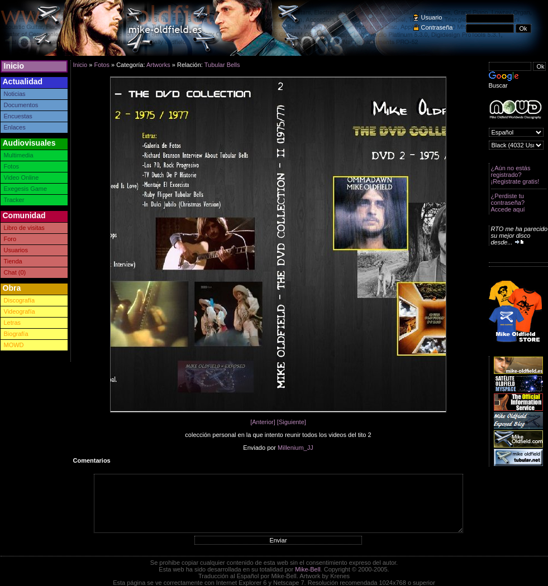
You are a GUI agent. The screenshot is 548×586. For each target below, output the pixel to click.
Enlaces (15, 127)
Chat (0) (15, 272)
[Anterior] (262, 422)
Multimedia (19, 155)
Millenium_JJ (295, 447)
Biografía (16, 333)
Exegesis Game (25, 188)
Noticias (15, 93)
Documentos (21, 105)
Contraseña (437, 27)
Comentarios (92, 460)
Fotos (12, 166)
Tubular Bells (222, 64)
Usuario (431, 17)
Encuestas (18, 116)
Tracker (14, 199)
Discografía (19, 300)
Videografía (19, 311)
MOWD (14, 345)
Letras (12, 322)
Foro (10, 239)
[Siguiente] (291, 422)
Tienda (13, 261)
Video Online (21, 177)
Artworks (158, 64)
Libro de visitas (24, 227)
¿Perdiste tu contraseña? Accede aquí (508, 203)
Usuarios (16, 250)
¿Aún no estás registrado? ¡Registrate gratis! (515, 175)
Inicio (14, 65)
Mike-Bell (307, 569)
